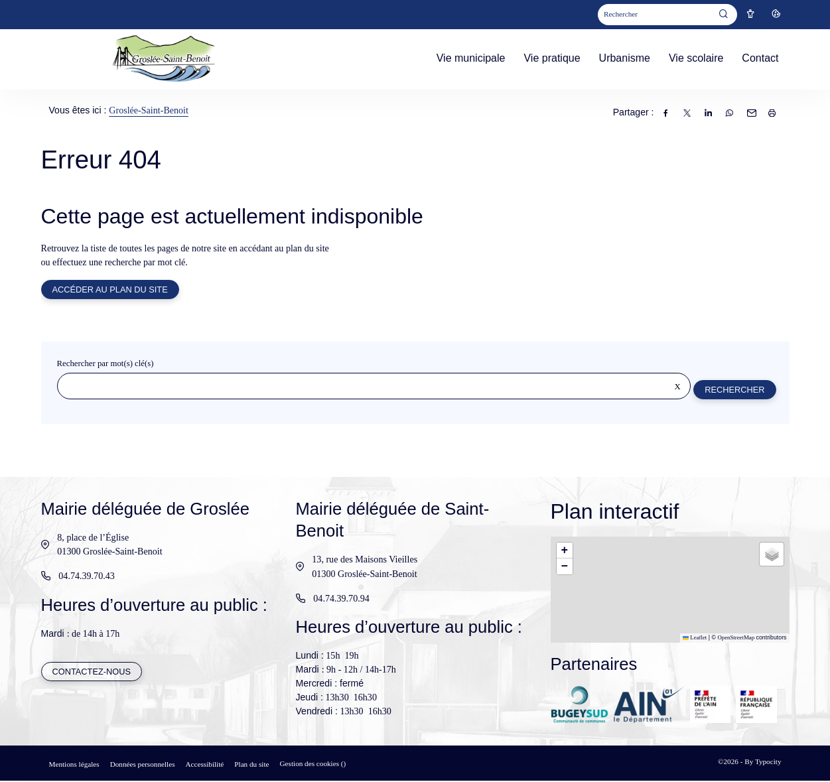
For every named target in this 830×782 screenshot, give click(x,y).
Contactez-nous (92, 674)
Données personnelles (142, 765)
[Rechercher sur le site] (373, 387)
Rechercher (734, 390)
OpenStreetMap (735, 638)
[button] (565, 552)
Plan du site (251, 765)
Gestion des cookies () (313, 765)
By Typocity (762, 763)
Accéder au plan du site (111, 290)
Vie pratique (551, 58)
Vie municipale (471, 58)
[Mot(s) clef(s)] (654, 15)
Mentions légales (74, 765)
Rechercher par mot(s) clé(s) (105, 364)
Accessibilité (205, 765)
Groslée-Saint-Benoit (148, 110)
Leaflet (695, 638)
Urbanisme (624, 58)
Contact (760, 58)
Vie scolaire (696, 58)
